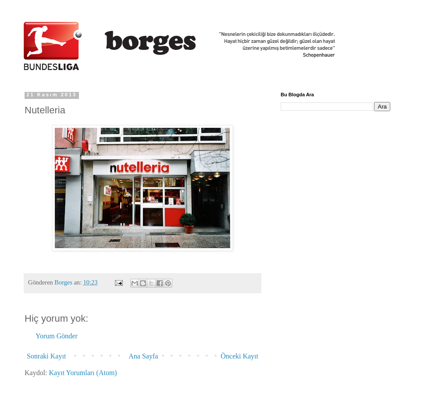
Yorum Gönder (57, 336)
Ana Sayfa (143, 356)
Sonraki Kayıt (46, 356)
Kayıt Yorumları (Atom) (83, 372)
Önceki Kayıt (239, 356)
